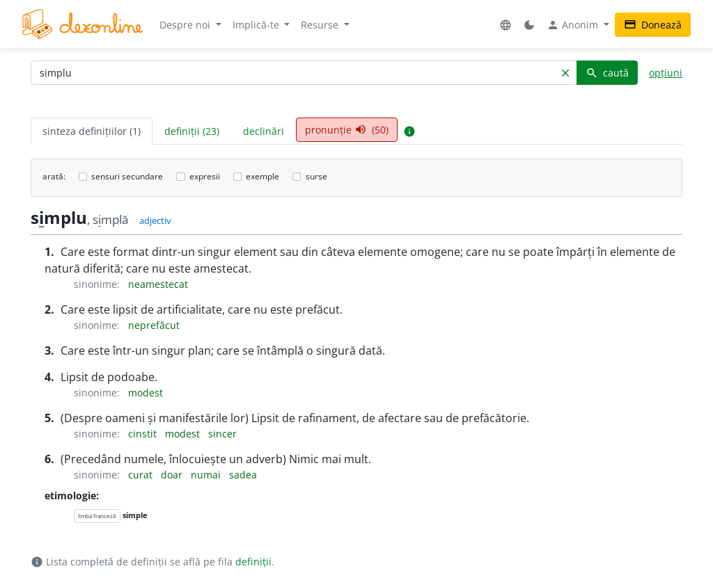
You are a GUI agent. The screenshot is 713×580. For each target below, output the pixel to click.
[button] (505, 25)
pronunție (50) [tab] (347, 129)
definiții (253, 561)
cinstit (143, 433)
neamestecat (158, 284)
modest (145, 392)
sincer (222, 433)
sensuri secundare (127, 176)
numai (207, 474)
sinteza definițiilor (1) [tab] (91, 131)
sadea (243, 474)
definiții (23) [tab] (191, 131)
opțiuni (665, 72)
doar (173, 474)
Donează (653, 24)
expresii (204, 176)
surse (316, 176)
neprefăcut (154, 325)
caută (607, 72)
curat (141, 474)
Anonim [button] (574, 25)
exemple (262, 176)
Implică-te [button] (257, 24)
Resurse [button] (321, 24)
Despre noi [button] (186, 24)
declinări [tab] (263, 131)
